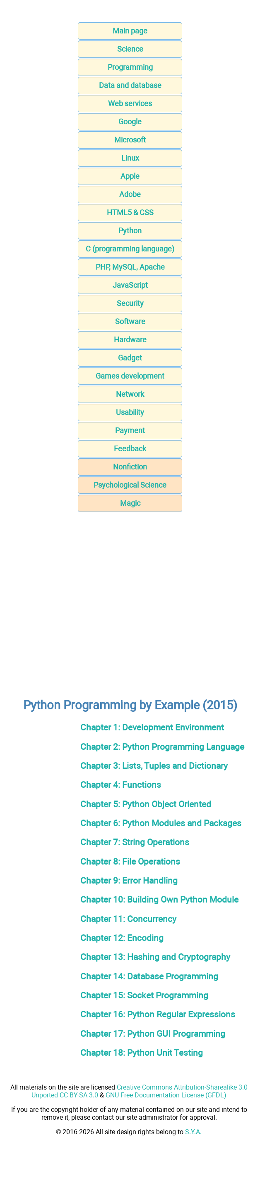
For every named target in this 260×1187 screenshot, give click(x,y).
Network (130, 394)
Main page (130, 30)
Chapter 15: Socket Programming (144, 995)
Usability (130, 412)
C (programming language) (130, 248)
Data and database (130, 85)
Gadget (130, 357)
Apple (130, 176)
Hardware (130, 339)
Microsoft (130, 139)
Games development (130, 376)
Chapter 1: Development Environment (152, 727)
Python (130, 230)
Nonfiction (130, 466)
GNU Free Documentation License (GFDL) (166, 1095)
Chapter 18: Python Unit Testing (141, 1052)
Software (130, 321)
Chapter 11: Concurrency (128, 919)
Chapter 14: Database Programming (149, 976)
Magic (130, 503)
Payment (130, 430)
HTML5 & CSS (130, 212)
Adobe (130, 194)
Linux (130, 158)
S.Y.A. (193, 1132)
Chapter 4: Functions (120, 784)
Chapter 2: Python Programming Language (162, 747)
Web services (130, 103)
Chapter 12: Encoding (122, 938)
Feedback (130, 448)
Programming (130, 67)
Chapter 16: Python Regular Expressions (157, 1014)
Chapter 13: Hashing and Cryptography (155, 957)
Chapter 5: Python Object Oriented (145, 804)
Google (130, 121)
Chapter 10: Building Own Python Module (159, 899)
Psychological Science (130, 485)
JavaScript (130, 285)
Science (130, 49)
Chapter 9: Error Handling (129, 880)
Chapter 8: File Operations (130, 861)
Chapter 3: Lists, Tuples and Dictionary (154, 766)
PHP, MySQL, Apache (130, 267)
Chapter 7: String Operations (134, 842)
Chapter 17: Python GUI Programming (152, 1033)
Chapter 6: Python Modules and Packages (160, 823)
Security (130, 303)
